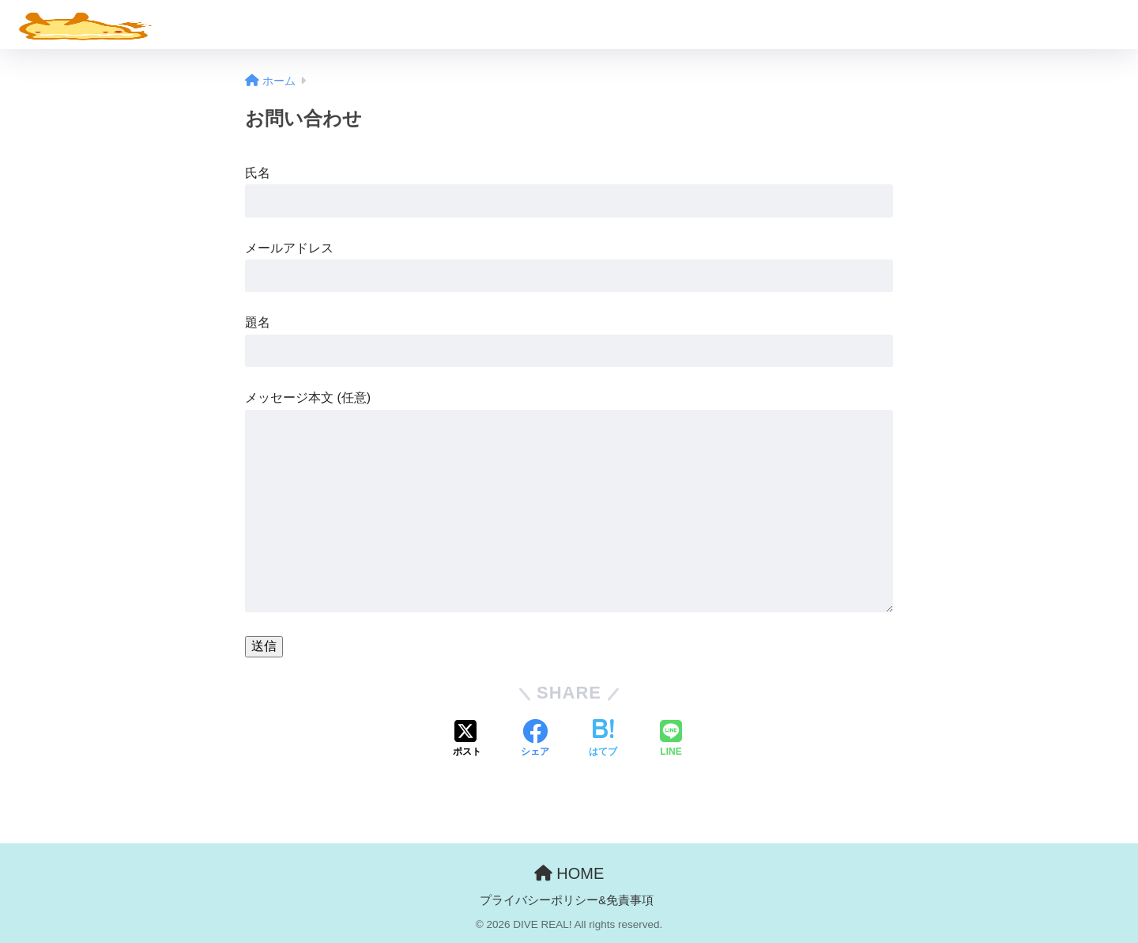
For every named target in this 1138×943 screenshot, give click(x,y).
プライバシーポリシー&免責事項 (567, 900)
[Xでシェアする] (467, 739)
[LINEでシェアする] (671, 739)
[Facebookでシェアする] (535, 739)
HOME (569, 873)
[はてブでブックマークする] (603, 739)
